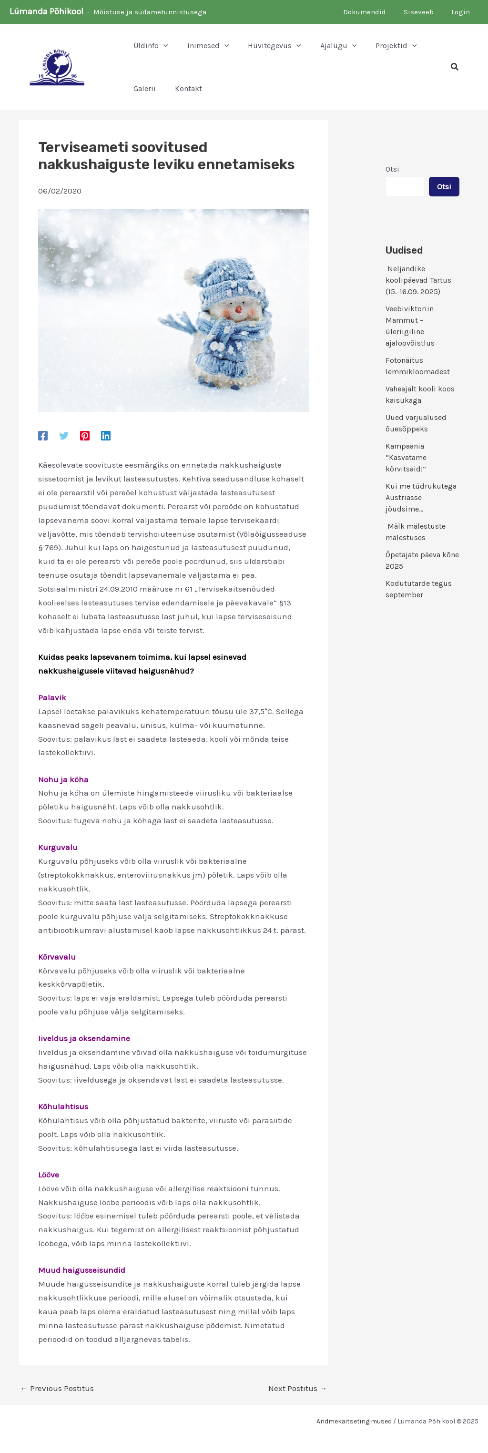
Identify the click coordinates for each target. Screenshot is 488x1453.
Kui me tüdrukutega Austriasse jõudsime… (421, 497)
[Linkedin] (106, 435)
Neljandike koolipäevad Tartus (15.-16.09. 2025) (418, 280)
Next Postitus (297, 1388)
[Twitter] (64, 435)
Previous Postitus (57, 1388)
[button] (455, 67)
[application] (163, 45)
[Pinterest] (85, 435)
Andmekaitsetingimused (354, 1421)
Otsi (392, 169)
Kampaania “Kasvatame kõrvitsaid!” (406, 457)
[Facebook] (43, 435)
